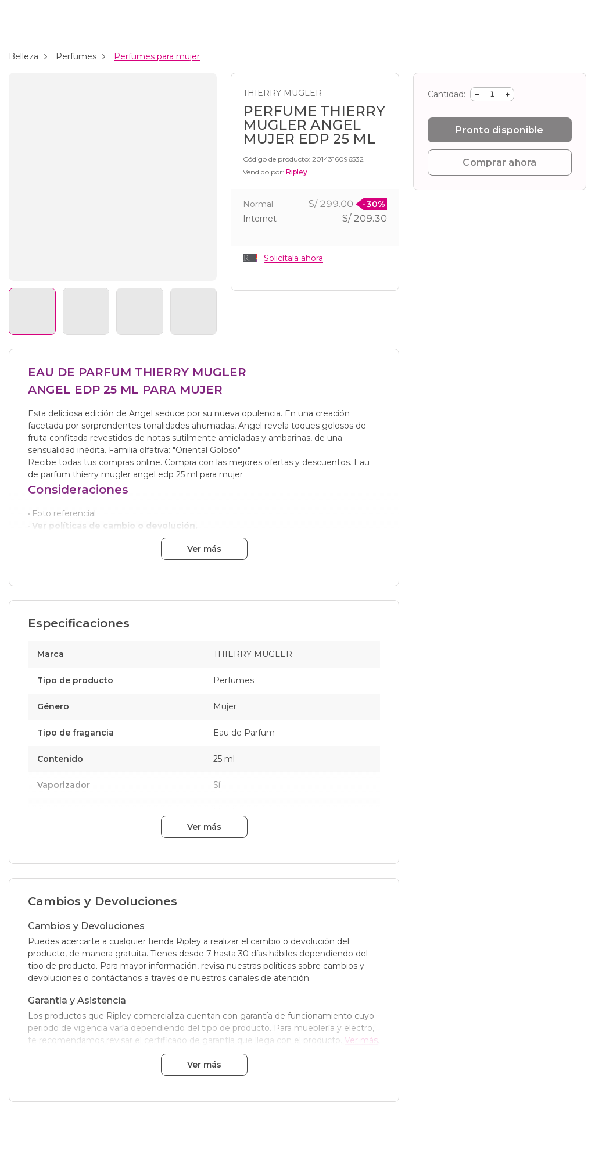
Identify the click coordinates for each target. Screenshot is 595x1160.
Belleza (23, 56)
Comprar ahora (499, 162)
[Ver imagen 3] (139, 311)
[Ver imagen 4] (193, 311)
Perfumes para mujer (157, 56)
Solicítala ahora (293, 258)
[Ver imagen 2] (86, 311)
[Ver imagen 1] (32, 311)
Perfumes (76, 56)
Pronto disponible (499, 129)
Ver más (204, 549)
